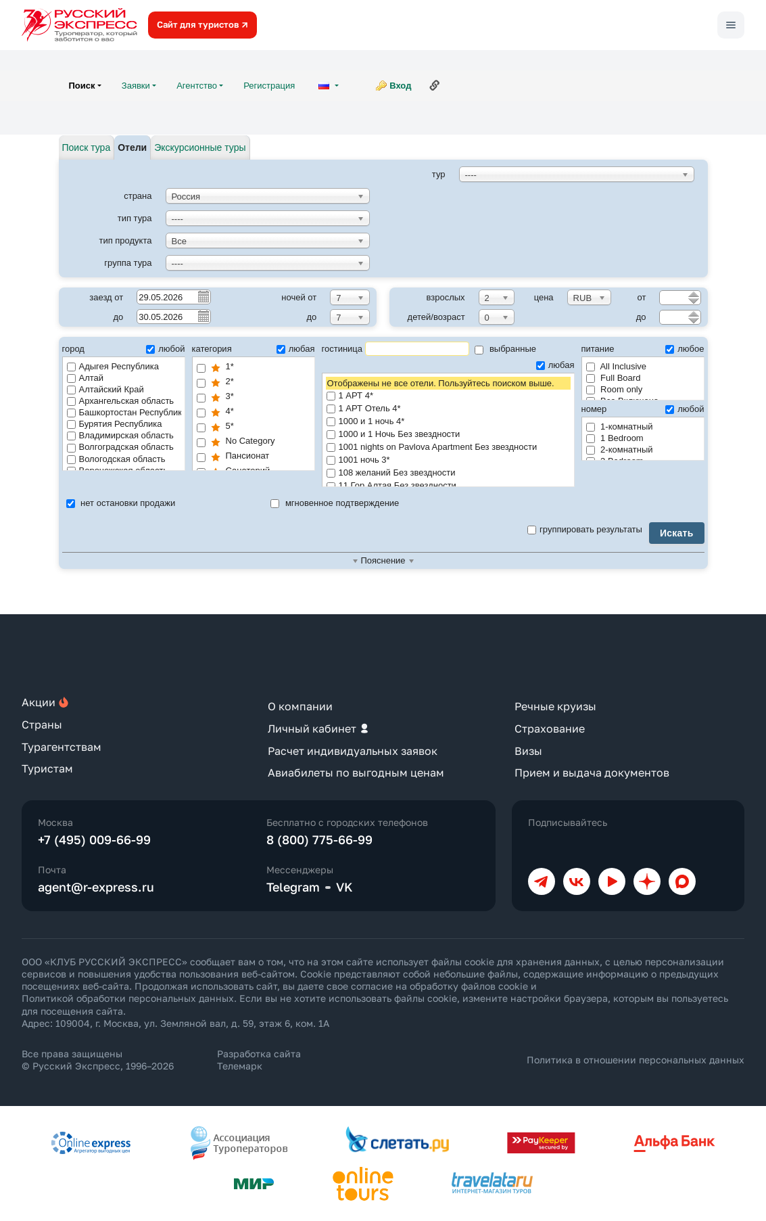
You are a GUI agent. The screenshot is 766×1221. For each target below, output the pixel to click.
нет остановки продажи (121, 503)
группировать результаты (584, 529)
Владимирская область (120, 435)
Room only (614, 389)
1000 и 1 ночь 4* (448, 422)
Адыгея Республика (113, 366)
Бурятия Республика (114, 424)
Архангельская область (120, 401)
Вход (400, 85)
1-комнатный (619, 426)
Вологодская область (116, 459)
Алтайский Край (105, 389)
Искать (677, 533)
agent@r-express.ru (96, 886)
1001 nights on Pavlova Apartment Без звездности (448, 447)
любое (684, 349)
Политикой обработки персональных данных (128, 998)
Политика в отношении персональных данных (635, 1059)
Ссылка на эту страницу (435, 85)
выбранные (505, 349)
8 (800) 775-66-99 (319, 839)
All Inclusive (616, 366)
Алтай (85, 378)
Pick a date (203, 296)
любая (296, 349)
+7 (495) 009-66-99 (94, 839)
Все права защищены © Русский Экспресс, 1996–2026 (98, 1060)
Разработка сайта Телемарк (259, 1060)
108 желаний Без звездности (448, 473)
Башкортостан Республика (124, 412)
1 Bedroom (615, 438)
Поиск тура (86, 147)
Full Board (613, 378)
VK (344, 886)
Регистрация (269, 85)
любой (165, 349)
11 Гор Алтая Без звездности (448, 486)
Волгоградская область (120, 447)
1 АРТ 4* (448, 396)
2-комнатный (619, 449)
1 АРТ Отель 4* (448, 409)
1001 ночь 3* (448, 460)
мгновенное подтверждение (334, 503)
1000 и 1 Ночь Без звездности (448, 434)
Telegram (293, 886)
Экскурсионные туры (199, 147)
